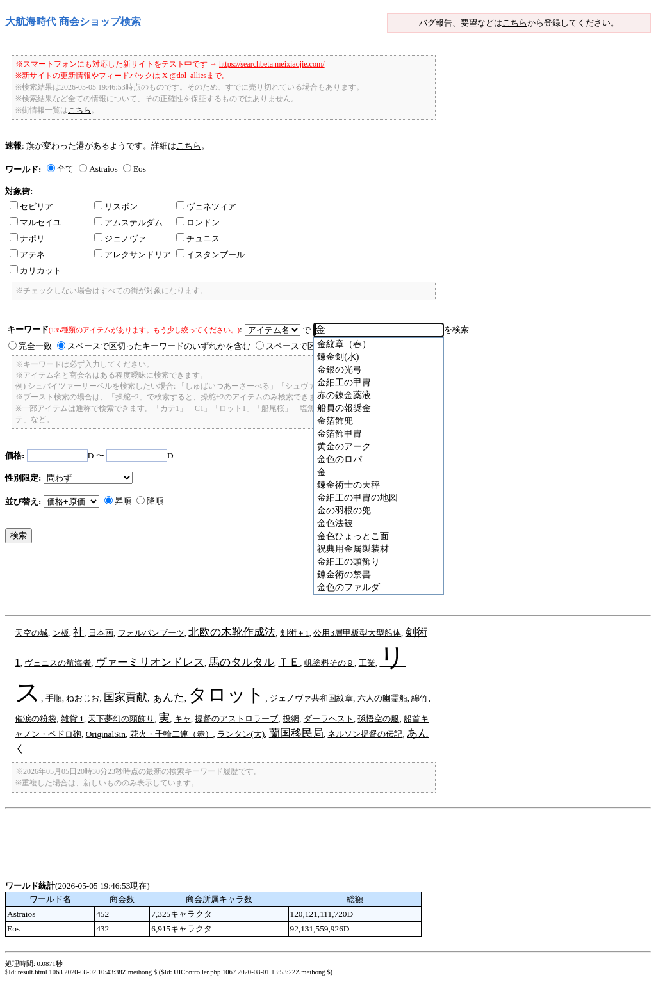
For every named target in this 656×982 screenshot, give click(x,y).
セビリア (31, 206)
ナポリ (27, 238)
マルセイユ (36, 222)
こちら (514, 23)
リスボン (116, 206)
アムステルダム (128, 222)
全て (65, 168)
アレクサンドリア (132, 254)
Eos (139, 168)
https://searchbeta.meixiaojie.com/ (272, 64)
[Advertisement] (238, 582)
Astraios (103, 168)
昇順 (123, 501)
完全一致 (35, 346)
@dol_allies (188, 75)
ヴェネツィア (206, 206)
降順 (155, 501)
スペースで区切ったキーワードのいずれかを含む (158, 346)
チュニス (198, 238)
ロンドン (198, 222)
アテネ (27, 254)
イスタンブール (210, 254)
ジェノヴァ (120, 238)
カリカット (36, 270)
